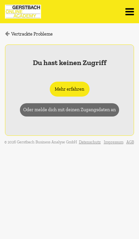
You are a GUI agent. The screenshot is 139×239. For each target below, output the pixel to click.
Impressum (113, 142)
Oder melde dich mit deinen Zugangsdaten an (69, 110)
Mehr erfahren (69, 89)
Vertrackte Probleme (32, 34)
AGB (130, 142)
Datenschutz (90, 142)
